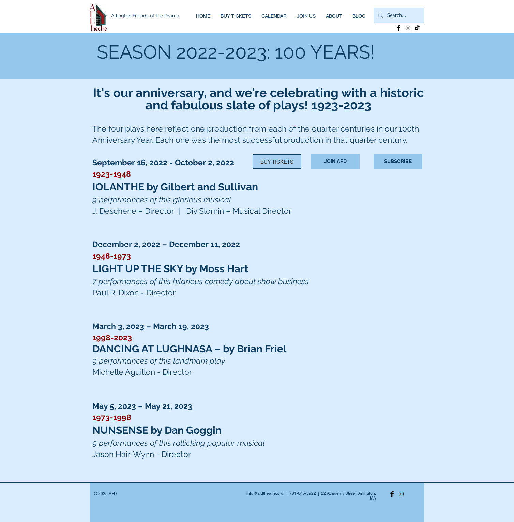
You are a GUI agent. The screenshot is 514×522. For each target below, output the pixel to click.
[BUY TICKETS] (277, 161)
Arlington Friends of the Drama (145, 15)
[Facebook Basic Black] (399, 28)
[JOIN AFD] (335, 161)
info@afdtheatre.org (264, 493)
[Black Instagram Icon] (408, 28)
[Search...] (398, 15)
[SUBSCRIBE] (398, 161)
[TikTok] (417, 28)
